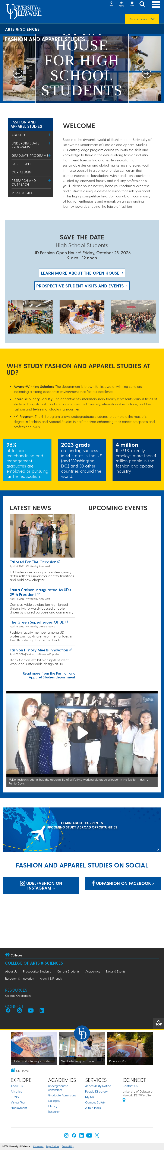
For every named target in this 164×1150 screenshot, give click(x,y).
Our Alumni (22, 172)
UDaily (15, 1097)
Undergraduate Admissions (58, 1087)
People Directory (96, 1091)
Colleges (54, 1100)
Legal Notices (52, 1146)
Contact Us (130, 1086)
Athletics (16, 1091)
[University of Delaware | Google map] (124, 1100)
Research (54, 1111)
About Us (20, 135)
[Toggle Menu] (49, 134)
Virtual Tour (18, 1102)
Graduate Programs (30, 155)
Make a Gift (22, 193)
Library (52, 1106)
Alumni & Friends (51, 978)
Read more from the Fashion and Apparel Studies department (49, 675)
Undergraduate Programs (26, 145)
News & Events (115, 971)
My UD (89, 1097)
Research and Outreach (24, 182)
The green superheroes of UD (37, 622)
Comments (38, 1146)
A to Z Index (93, 1107)
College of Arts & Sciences (34, 963)
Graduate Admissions (62, 1095)
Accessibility (67, 1146)
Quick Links (138, 19)
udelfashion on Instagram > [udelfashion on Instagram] (41, 885)
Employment (19, 1107)
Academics (92, 971)
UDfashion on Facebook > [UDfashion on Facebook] (123, 883)
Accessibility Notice (98, 1086)
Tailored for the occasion (33, 561)
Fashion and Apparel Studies (26, 124)
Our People (22, 164)
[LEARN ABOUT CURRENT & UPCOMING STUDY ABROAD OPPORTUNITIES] (82, 830)
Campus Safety (95, 1102)
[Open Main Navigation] (156, 4)
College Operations (18, 995)
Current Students (68, 971)
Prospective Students (37, 971)
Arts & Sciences (22, 29)
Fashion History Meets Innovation (39, 650)
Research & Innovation (19, 978)
